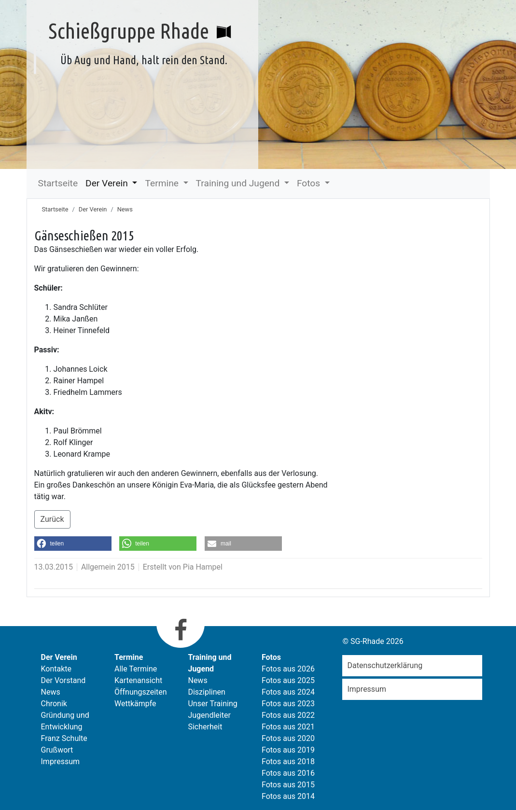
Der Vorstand (63, 680)
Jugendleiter (209, 715)
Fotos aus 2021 (288, 726)
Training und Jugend (239, 183)
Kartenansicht (138, 680)
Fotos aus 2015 (288, 784)
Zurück (52, 519)
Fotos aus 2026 (288, 668)
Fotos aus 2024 (288, 692)
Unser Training (212, 703)
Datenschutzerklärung (384, 665)
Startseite (58, 183)
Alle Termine (135, 668)
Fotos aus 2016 (288, 773)
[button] (73, 543)
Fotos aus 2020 (288, 738)
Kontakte (56, 668)
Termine (163, 183)
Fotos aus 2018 (288, 761)
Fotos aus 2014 (288, 796)
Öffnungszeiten (140, 692)
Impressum (60, 761)
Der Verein (107, 183)
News (125, 209)
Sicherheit (205, 726)
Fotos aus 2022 (288, 715)
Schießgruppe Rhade (128, 30)
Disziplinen (206, 692)
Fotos (309, 183)
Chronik (54, 703)
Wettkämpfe (135, 703)
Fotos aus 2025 (288, 680)
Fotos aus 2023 (288, 703)
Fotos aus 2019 (288, 749)
